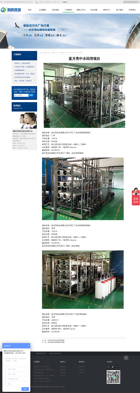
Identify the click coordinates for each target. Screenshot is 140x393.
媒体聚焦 (63, 369)
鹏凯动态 (63, 367)
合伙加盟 (93, 10)
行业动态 (63, 372)
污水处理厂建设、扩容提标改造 (24, 67)
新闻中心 (106, 10)
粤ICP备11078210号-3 (58, 387)
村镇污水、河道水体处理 (22, 63)
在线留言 (81, 369)
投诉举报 (81, 372)
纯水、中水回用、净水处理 (23, 81)
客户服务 (119, 10)
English (65, 2)
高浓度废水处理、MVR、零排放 (25, 74)
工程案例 (68, 10)
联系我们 (132, 10)
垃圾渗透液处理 (19, 70)
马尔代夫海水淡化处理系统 (56, 340)
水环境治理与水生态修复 (22, 77)
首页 (30, 10)
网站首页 (55, 53)
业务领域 (55, 10)
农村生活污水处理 (55, 353)
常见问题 (63, 375)
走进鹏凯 (42, 10)
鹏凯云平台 (81, 10)
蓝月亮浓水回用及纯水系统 (56, 342)
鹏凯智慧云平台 (41, 353)
